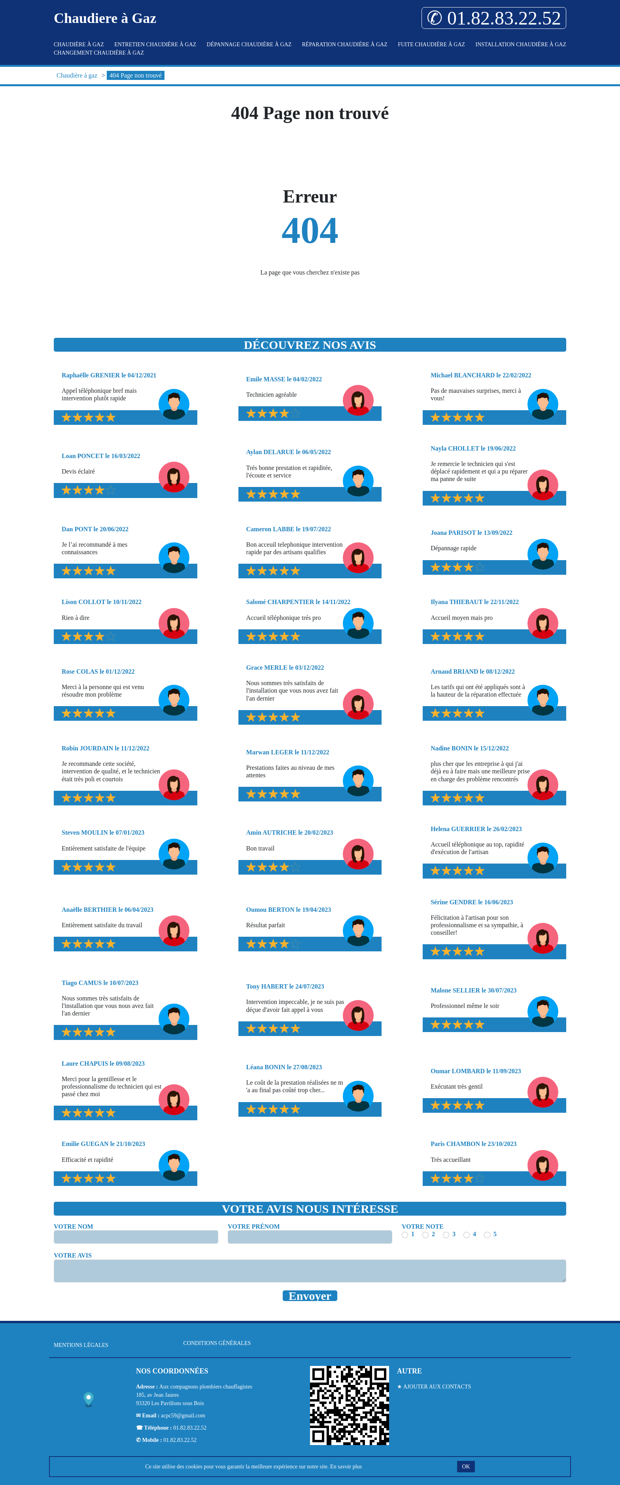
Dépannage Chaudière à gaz (249, 44)
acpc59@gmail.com (183, 1416)
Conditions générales (217, 1343)
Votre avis (73, 1255)
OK (466, 1467)
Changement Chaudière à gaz (99, 53)
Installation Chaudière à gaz (520, 44)
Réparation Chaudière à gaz (345, 44)
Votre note (423, 1226)
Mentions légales (81, 1345)
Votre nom (73, 1226)
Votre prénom (254, 1226)
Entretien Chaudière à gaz (155, 44)
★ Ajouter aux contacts (434, 1387)
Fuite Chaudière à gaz (431, 44)
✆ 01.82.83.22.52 (494, 18)
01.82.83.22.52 (189, 1428)
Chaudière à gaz (79, 44)
